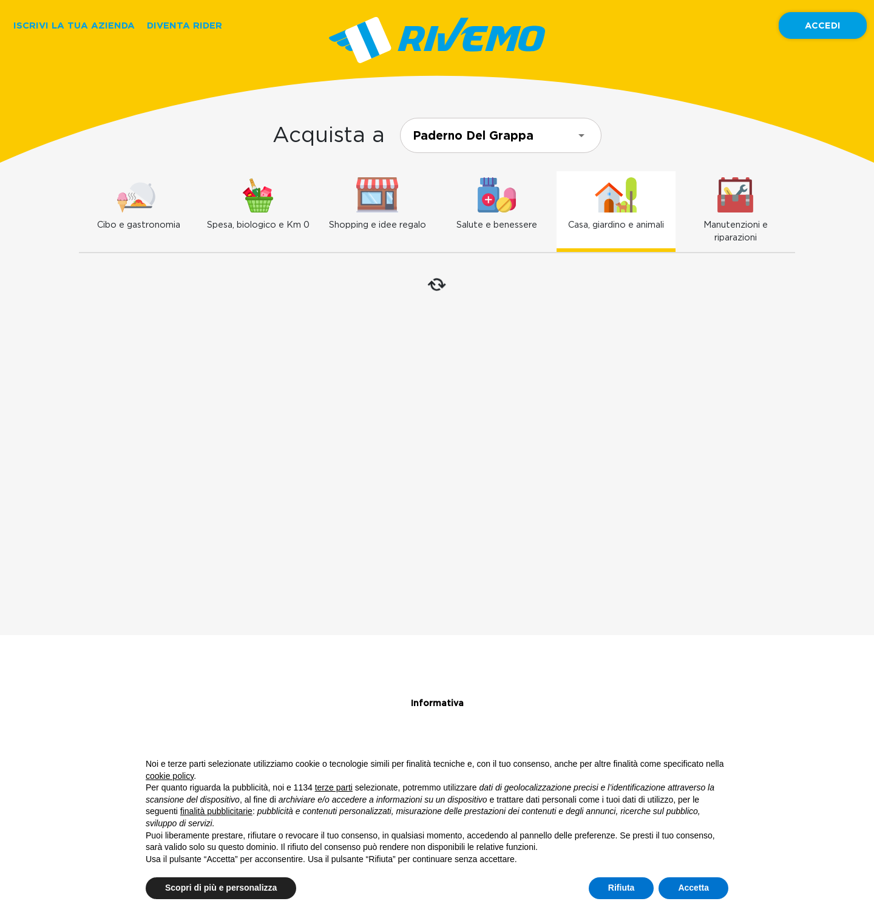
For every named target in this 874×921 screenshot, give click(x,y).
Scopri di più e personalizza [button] (221, 887)
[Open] (581, 135)
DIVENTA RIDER (184, 25)
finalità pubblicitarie (216, 811)
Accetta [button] (693, 887)
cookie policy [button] (170, 776)
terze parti (334, 787)
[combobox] (501, 135)
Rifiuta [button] (621, 887)
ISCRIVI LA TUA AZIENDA (74, 25)
